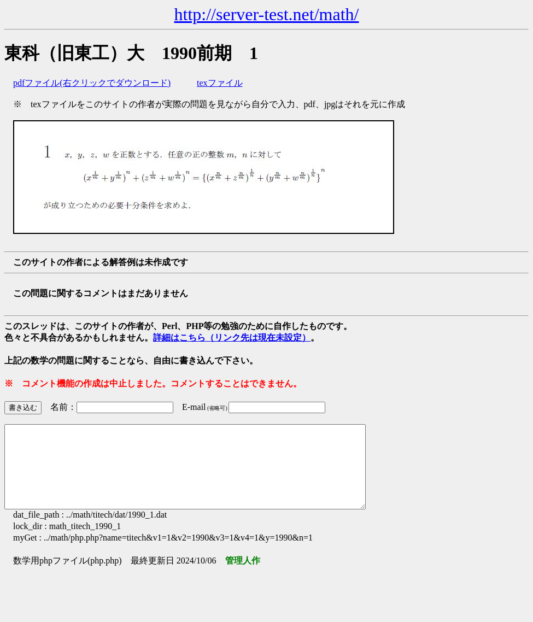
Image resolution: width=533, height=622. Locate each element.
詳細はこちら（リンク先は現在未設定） (232, 337)
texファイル (220, 82)
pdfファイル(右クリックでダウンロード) (92, 82)
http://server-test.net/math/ (266, 14)
